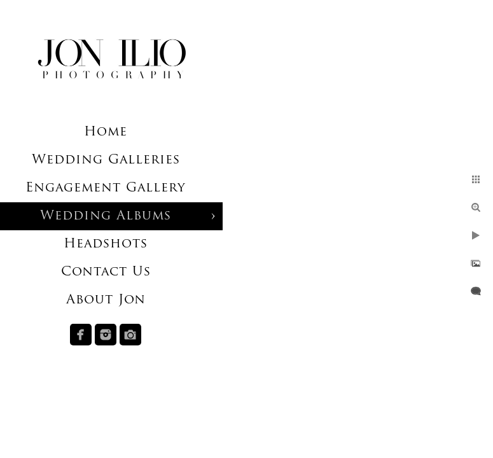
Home (105, 132)
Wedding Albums (105, 216)
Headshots (106, 244)
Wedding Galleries (106, 160)
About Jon (106, 300)
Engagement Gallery (105, 188)
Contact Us (106, 272)
